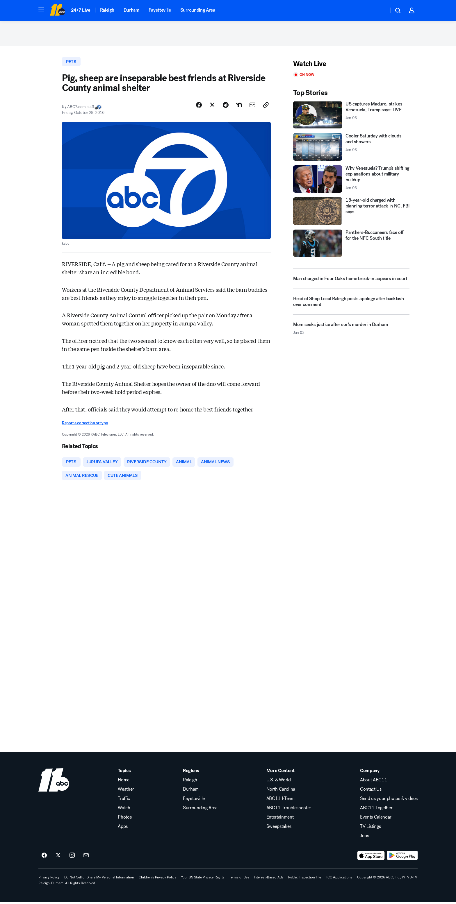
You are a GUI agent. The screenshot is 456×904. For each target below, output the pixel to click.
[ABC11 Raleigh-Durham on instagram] (72, 858)
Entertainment (280, 819)
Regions (191, 773)
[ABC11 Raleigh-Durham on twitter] (58, 858)
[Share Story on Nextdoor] (239, 107)
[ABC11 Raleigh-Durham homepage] (57, 10)
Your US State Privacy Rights (203, 879)
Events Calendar (375, 819)
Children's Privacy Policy (157, 879)
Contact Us (371, 791)
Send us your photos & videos (389, 801)
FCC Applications (339, 879)
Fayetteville (160, 10)
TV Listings (370, 828)
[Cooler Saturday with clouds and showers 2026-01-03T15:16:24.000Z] (351, 148)
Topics (124, 773)
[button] (41, 10)
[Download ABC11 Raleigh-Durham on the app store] (371, 857)
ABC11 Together (376, 810)
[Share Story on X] (212, 107)
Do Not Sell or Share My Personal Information (99, 879)
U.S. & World (278, 782)
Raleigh (107, 10)
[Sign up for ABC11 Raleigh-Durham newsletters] (86, 858)
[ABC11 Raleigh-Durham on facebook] (44, 858)
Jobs (364, 838)
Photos (124, 819)
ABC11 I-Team (280, 801)
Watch (124, 810)
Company (370, 773)
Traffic (124, 801)
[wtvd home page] (53, 782)
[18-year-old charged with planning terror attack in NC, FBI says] (351, 212)
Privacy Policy (49, 879)
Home (123, 782)
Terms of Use (239, 879)
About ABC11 (373, 782)
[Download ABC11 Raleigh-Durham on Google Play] (402, 857)
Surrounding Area (197, 10)
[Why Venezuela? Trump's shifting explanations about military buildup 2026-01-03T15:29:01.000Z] (351, 180)
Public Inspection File (304, 879)
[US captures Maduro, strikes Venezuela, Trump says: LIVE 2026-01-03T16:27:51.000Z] (351, 116)
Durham (131, 10)
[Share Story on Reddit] (226, 107)
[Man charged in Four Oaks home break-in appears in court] (351, 280)
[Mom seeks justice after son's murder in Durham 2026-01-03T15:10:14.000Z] (351, 332)
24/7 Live (80, 10)
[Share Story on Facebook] (199, 107)
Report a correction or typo (85, 424)
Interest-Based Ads (269, 879)
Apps (123, 828)
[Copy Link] (266, 107)
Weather (126, 791)
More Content (280, 773)
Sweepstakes (278, 828)
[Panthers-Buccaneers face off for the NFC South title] (351, 244)
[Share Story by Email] (252, 107)
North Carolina (280, 791)
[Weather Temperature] (379, 10)
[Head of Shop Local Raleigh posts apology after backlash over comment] (351, 305)
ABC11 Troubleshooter (288, 810)
